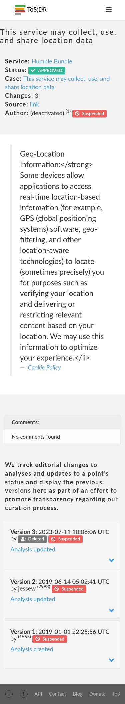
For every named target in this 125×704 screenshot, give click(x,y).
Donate (97, 694)
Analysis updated (32, 549)
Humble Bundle (52, 61)
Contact (57, 694)
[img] (9, 694)
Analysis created (31, 649)
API (38, 694)
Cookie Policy (44, 367)
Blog (77, 694)
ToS (116, 694)
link (34, 104)
